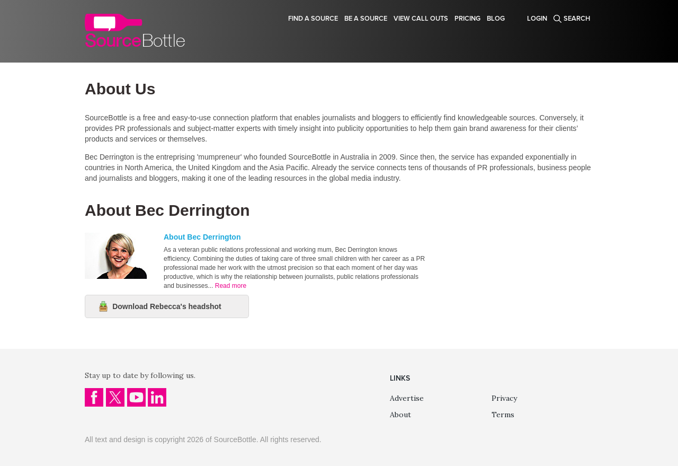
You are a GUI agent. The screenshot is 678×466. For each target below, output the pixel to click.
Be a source (365, 18)
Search (577, 18)
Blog (496, 18)
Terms (503, 414)
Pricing (467, 18)
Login (537, 18)
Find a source (313, 18)
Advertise (407, 398)
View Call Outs (421, 18)
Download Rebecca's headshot (166, 306)
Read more (230, 285)
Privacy (504, 398)
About (400, 414)
